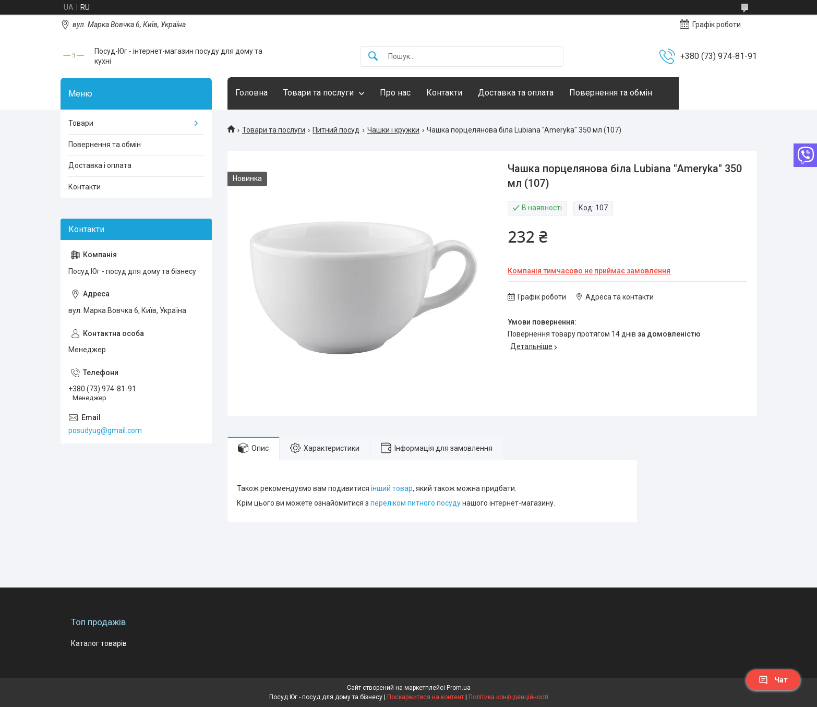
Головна (251, 93)
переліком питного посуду (415, 503)
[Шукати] (373, 57)
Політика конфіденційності (508, 697)
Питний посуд (336, 130)
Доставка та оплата (516, 93)
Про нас (395, 93)
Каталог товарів (99, 643)
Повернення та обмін (610, 93)
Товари (80, 123)
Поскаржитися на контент (425, 697)
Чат (773, 680)
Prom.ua (459, 687)
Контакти (444, 93)
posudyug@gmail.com (105, 430)
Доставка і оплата (99, 165)
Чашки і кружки (393, 130)
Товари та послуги (318, 93)
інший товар (392, 488)
